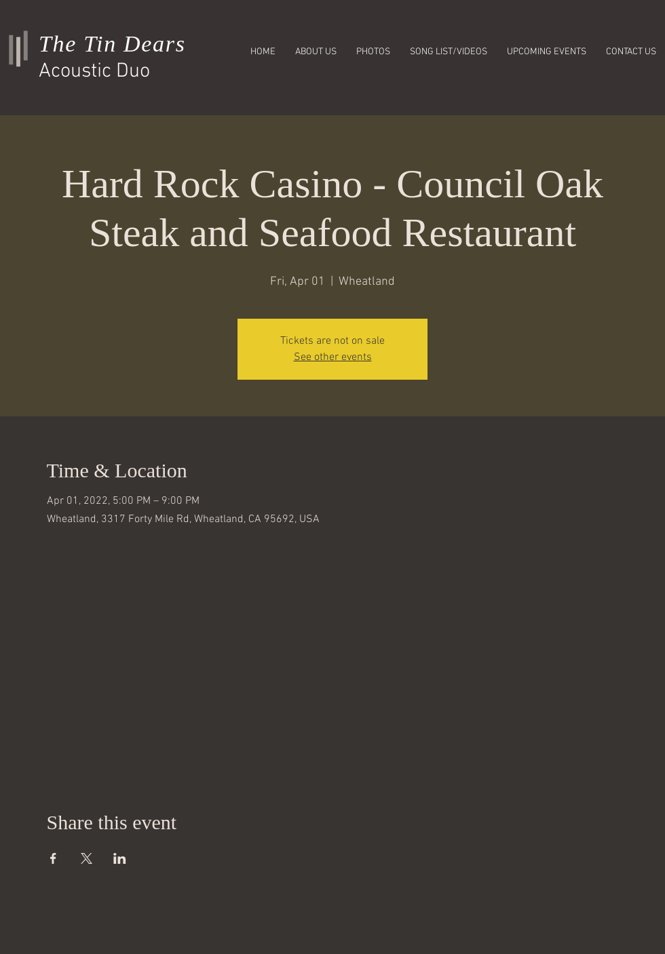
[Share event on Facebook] (53, 858)
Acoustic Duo (94, 71)
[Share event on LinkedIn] (119, 858)
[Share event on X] (86, 858)
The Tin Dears (112, 43)
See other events (333, 357)
